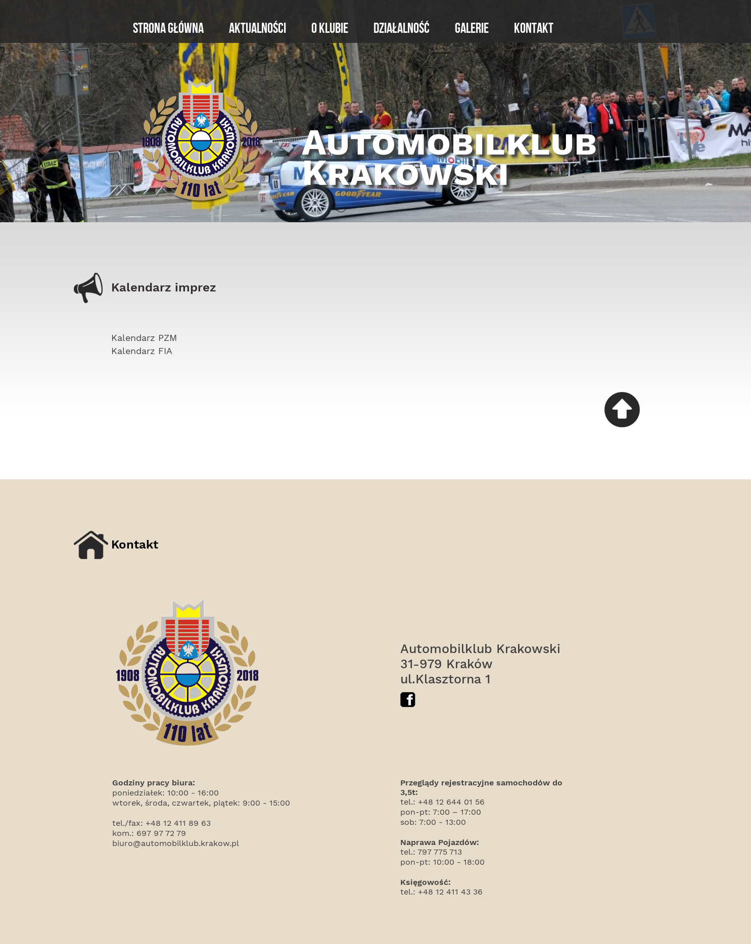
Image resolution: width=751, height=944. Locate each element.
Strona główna (168, 28)
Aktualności (257, 28)
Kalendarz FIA (141, 350)
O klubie (329, 28)
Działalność (401, 28)
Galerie (472, 28)
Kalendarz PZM (144, 337)
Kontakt (533, 28)
